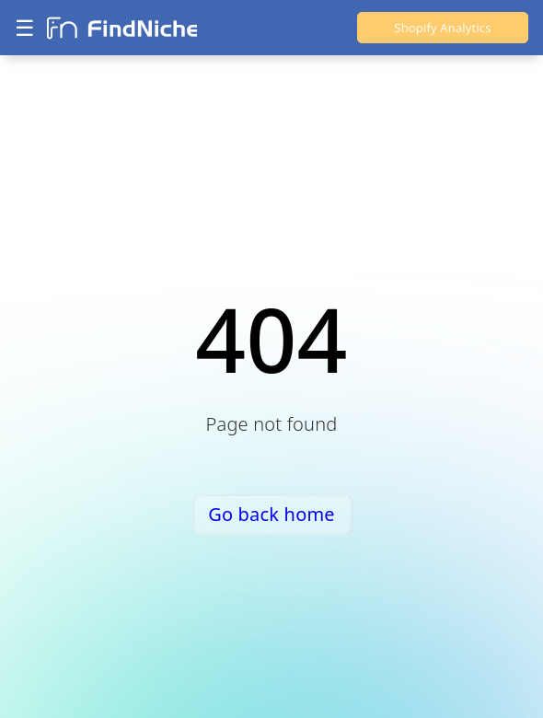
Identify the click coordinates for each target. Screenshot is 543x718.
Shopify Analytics (442, 27)
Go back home (271, 514)
